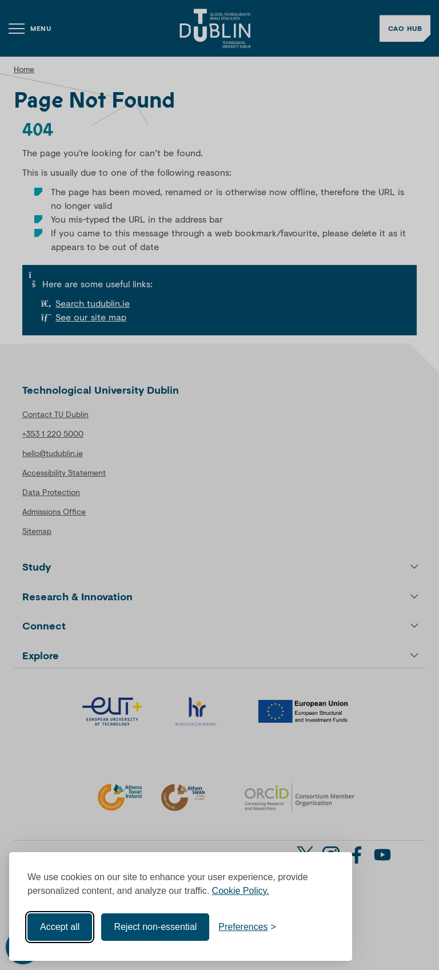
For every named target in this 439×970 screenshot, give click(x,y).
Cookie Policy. (240, 891)
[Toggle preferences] (247, 927)
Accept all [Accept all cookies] (59, 927)
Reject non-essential (155, 927)
